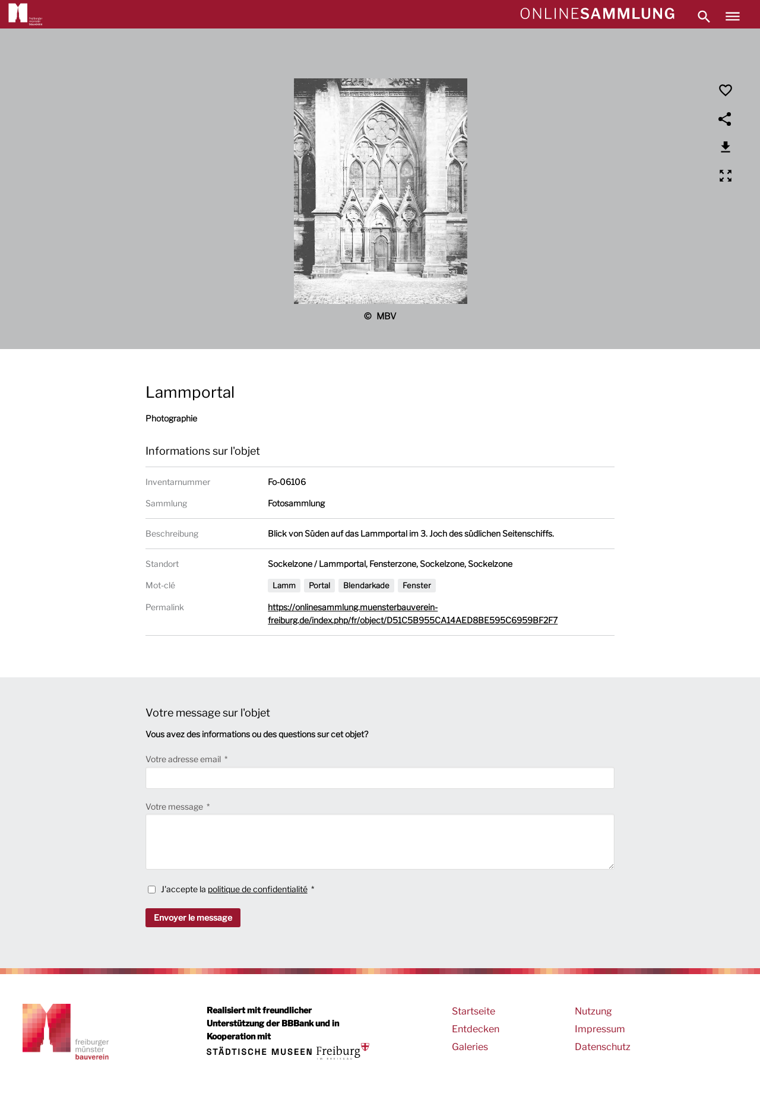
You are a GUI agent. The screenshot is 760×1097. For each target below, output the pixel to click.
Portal (319, 585)
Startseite (473, 1011)
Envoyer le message (193, 917)
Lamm (284, 585)
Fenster (417, 585)
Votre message (175, 806)
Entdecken (475, 1029)
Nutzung (593, 1011)
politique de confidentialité (258, 889)
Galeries (470, 1046)
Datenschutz (603, 1046)
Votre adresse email (184, 759)
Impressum (600, 1029)
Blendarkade (366, 585)
